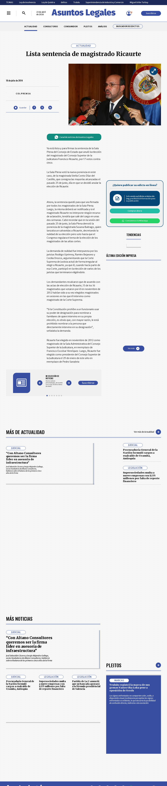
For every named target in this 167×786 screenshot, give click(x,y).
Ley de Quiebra (48, 2)
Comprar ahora (135, 211)
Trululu (76, 2)
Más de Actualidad (25, 431)
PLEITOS (88, 26)
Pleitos (113, 665)
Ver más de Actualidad (147, 432)
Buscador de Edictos (127, 26)
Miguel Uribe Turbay (139, 2)
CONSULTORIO (50, 26)
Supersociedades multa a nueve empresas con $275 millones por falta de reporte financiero (141, 477)
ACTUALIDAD (30, 26)
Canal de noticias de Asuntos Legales (74, 137)
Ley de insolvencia (27, 2)
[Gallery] (54, 381)
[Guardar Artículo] (20, 108)
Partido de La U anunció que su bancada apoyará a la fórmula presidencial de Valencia (86, 685)
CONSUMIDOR (71, 26)
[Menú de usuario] (128, 13)
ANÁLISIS (102, 26)
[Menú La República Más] (8, 13)
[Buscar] (23, 13)
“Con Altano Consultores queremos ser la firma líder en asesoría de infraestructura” (23, 457)
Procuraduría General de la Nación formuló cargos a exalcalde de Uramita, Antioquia (140, 454)
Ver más (133, 348)
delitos (64, 2)
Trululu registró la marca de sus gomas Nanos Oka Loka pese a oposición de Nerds (129, 687)
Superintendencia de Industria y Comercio (105, 2)
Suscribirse (151, 13)
